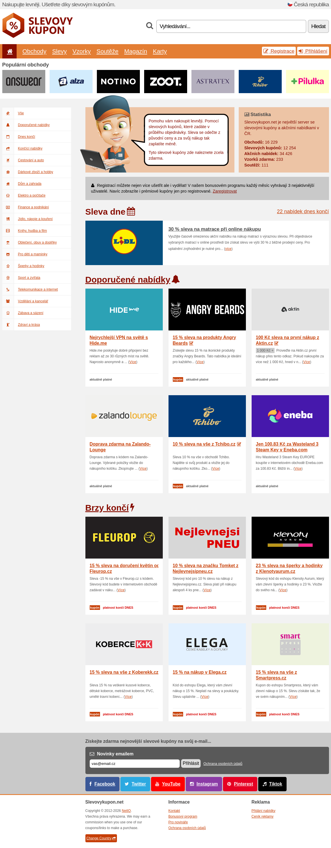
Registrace (278, 51)
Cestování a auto (23, 160)
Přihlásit (191, 763)
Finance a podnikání (25, 207)
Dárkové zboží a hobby (27, 172)
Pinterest (243, 784)
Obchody (34, 51)
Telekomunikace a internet (30, 289)
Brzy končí (107, 507)
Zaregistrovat (225, 191)
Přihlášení (313, 51)
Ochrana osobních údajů (222, 764)
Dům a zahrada (22, 183)
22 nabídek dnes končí (303, 211)
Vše (13, 113)
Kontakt (174, 811)
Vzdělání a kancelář (25, 301)
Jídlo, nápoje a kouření (27, 219)
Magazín (135, 51)
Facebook (105, 784)
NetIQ (126, 811)
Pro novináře (178, 822)
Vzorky (82, 51)
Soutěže (108, 51)
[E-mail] (135, 763)
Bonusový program (183, 816)
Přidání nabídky (263, 811)
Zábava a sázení (23, 313)
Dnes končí (18, 136)
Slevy (59, 51)
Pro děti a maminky (25, 254)
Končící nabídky (22, 148)
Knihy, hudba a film (24, 230)
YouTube (171, 784)
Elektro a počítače (24, 195)
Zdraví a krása (21, 324)
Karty (160, 51)
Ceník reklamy (263, 816)
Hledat (318, 26)
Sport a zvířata (21, 277)
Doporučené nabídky (26, 125)
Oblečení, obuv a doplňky (29, 242)
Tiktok (275, 784)
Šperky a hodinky (23, 266)
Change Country (101, 838)
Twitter (139, 784)
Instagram (207, 784)
